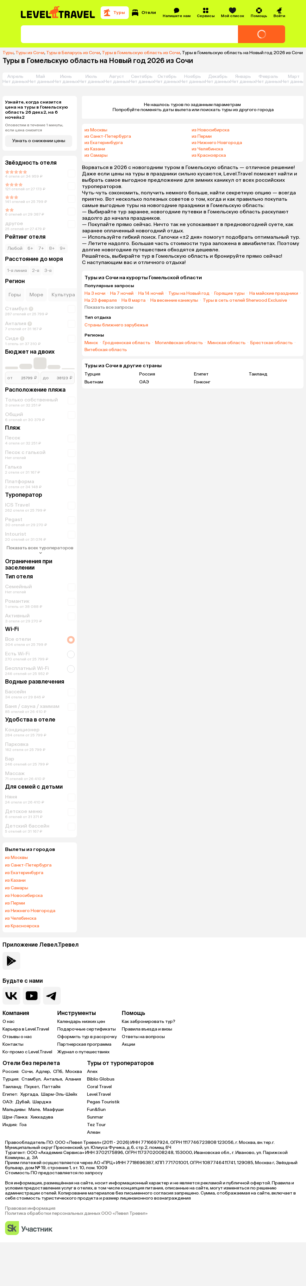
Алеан (93, 1132)
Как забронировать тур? (148, 1021)
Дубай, (23, 1102)
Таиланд (258, 374)
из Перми (15, 903)
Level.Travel (99, 1094)
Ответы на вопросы (143, 1036)
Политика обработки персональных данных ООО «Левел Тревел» (76, 1213)
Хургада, (30, 1094)
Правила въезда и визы (147, 1029)
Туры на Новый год (188, 293)
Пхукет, (32, 1086)
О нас (9, 1021)
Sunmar (95, 1117)
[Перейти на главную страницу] (58, 12)
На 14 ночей (151, 293)
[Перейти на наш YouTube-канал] (32, 996)
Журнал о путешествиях (83, 1052)
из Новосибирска (24, 895)
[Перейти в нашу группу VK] (11, 996)
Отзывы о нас (17, 1036)
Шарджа (42, 1102)
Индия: (10, 1124)
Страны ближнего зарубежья (116, 325)
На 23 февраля (100, 300)
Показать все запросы (108, 307)
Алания (73, 1079)
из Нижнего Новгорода (30, 910)
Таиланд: (13, 1086)
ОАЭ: (8, 1102)
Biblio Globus (101, 1079)
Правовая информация (30, 1208)
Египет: (11, 1094)
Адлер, (44, 1071)
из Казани (15, 880)
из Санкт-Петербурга (28, 865)
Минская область (227, 342)
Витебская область (105, 349)
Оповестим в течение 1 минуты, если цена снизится (34, 127)
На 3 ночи (94, 293)
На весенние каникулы (174, 300)
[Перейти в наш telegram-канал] (52, 996)
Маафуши (53, 1109)
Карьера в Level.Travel (26, 1029)
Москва (74, 1071)
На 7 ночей (122, 293)
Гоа (23, 1124)
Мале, (35, 1109)
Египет (201, 374)
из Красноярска (22, 926)
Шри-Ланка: (16, 1117)
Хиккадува (41, 1117)
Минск (91, 342)
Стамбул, (32, 1079)
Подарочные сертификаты (86, 1029)
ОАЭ (144, 382)
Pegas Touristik (103, 1102)
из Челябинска (20, 918)
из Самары (16, 888)
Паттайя (51, 1086)
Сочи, (28, 1071)
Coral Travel (99, 1086)
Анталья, (54, 1079)
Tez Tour (96, 1124)
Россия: (11, 1071)
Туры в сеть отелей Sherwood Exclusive (245, 300)
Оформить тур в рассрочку (87, 1036)
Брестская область (271, 342)
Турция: (11, 1079)
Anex (92, 1071)
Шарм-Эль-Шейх (59, 1094)
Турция (92, 374)
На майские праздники (273, 293)
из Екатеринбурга (24, 872)
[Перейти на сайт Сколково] (29, 1228)
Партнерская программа (84, 1044)
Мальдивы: (15, 1109)
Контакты (13, 1044)
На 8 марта (134, 300)
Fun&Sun (96, 1109)
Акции (128, 1044)
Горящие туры (229, 293)
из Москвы (16, 857)
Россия (147, 374)
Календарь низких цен (81, 1021)
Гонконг (202, 382)
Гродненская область (126, 342)
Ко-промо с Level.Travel (27, 1052)
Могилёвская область (179, 342)
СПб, (58, 1071)
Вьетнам (93, 382)
